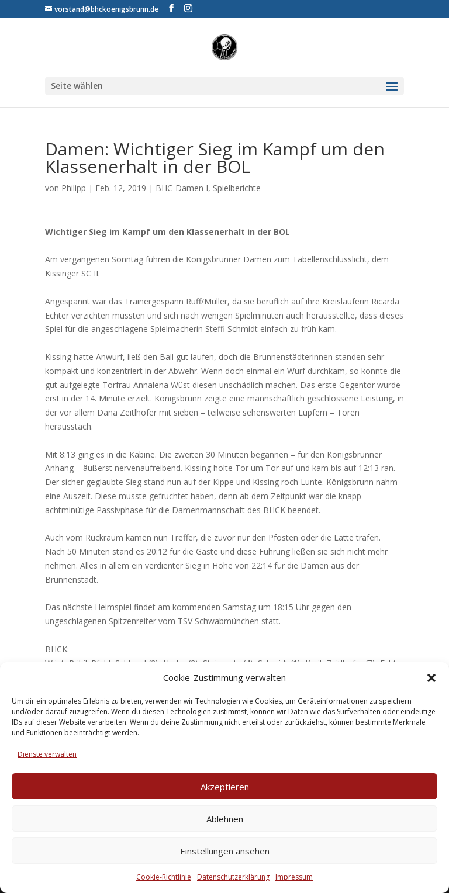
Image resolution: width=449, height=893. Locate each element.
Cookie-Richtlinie (163, 877)
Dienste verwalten (47, 754)
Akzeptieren (225, 786)
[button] (431, 678)
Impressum (294, 877)
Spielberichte (237, 187)
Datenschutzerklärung (233, 877)
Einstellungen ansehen (225, 851)
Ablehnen (224, 819)
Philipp (73, 187)
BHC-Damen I (182, 187)
